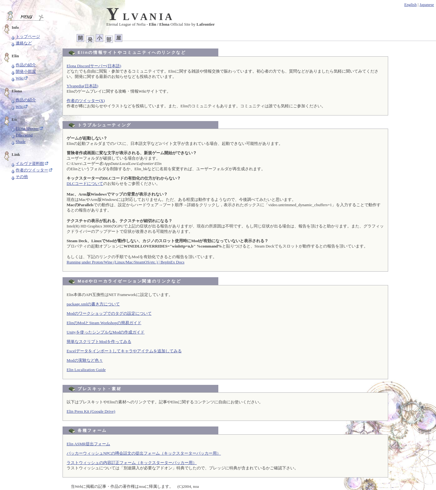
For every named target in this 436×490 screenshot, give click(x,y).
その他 (19, 176)
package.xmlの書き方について (93, 304)
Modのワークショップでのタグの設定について (109, 313)
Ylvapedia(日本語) (82, 86)
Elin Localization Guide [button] (86, 369)
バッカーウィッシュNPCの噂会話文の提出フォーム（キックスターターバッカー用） (144, 453)
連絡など (21, 43)
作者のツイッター (29, 170)
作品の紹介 (23, 65)
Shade (18, 141)
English (410, 4)
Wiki (17, 78)
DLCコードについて (85, 183)
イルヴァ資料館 (27, 163)
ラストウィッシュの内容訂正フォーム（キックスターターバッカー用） (132, 462)
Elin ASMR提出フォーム (88, 444)
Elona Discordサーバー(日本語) (94, 66)
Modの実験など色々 (85, 360)
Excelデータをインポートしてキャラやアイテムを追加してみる (124, 351)
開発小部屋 (23, 71)
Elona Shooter (25, 128)
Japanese (426, 4)
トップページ (25, 36)
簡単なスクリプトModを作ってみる (99, 341)
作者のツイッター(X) (86, 100)
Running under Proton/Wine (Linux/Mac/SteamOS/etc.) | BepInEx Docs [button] (126, 262)
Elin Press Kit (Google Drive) (91, 411)
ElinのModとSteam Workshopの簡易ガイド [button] (104, 322)
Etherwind (22, 135)
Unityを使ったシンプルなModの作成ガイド (105, 332)
